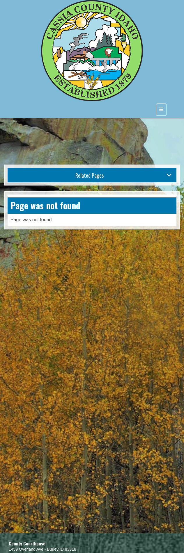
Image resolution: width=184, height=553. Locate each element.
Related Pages (123, 175)
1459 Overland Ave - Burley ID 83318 (42, 549)
